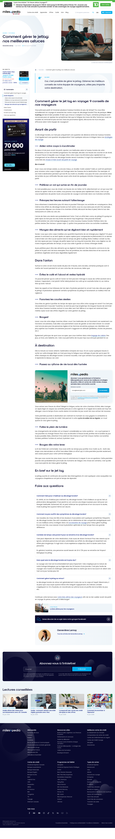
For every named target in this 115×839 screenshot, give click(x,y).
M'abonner (103, 390)
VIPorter (59, 802)
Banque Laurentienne (34, 767)
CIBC (28, 782)
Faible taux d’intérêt (93, 787)
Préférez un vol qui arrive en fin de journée (16, 100)
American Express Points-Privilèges (68, 767)
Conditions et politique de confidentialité (88, 397)
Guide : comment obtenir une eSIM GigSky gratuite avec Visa (43, 711)
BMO (28, 777)
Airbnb (89, 772)
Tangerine (30, 794)
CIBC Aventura (62, 779)
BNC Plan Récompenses (65, 774)
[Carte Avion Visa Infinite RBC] (10, 77)
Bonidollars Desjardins (64, 777)
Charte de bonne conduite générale (38, 745)
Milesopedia (31, 730)
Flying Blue (60, 782)
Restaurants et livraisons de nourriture (99, 792)
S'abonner (107, 12)
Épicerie (89, 779)
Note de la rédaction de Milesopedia (102, 62)
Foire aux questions (9, 115)
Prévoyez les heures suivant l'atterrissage (16, 102)
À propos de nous (33, 733)
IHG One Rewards (62, 787)
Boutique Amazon (63, 753)
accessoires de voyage (78, 523)
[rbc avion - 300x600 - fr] (16, 171)
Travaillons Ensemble (62, 823)
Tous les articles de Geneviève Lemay (70, 634)
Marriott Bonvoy (62, 789)
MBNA (29, 787)
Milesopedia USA (32, 752)
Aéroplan (90, 742)
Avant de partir (9, 95)
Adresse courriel (76, 387)
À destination (8, 110)
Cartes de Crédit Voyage (95, 740)
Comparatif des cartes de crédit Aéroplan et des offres (71, 711)
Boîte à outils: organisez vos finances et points (69, 733)
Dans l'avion (7, 107)
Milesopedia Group (33, 747)
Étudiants (90, 784)
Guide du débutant (63, 739)
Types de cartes (93, 762)
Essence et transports (94, 782)
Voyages (90, 804)
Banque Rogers (32, 772)
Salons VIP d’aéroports (94, 794)
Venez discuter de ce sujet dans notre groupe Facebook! (64, 619)
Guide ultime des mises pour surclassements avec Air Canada (15, 711)
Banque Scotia (32, 774)
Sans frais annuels (93, 797)
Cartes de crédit (33, 762)
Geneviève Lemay (67, 630)
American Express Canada (35, 765)
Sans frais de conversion (95, 799)
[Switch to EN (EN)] (97, 12)
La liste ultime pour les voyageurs (72, 608)
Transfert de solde (93, 802)
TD (28, 797)
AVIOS (59, 770)
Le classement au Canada (95, 733)
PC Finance (30, 789)
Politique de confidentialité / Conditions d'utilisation (84, 823)
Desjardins (30, 784)
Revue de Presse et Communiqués (38, 742)
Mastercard (91, 767)
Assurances (91, 745)
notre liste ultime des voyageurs (70, 597)
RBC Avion (60, 794)
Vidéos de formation (64, 750)
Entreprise (90, 777)
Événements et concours (65, 737)
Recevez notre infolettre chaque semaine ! (67, 742)
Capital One (31, 779)
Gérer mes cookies (106, 823)
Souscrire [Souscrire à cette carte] (24, 79)
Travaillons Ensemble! (34, 755)
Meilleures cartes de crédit (96, 730)
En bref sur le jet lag (10, 112)
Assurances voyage (93, 774)
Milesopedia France (33, 750)
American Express (92, 765)
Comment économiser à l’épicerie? (96, 711)
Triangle (30, 799)
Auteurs (29, 735)
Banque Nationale (33, 770)
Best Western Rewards (64, 772)
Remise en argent (92, 789)
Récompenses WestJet (64, 797)
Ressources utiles (63, 730)
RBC (28, 792)
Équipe (29, 737)
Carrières (30, 740)
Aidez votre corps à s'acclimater (13, 98)
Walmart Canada (33, 802)
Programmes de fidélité (65, 762)
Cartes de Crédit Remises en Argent (98, 737)
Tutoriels (11, 33)
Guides (5, 33)
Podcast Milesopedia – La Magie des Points (69, 747)
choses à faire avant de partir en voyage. (61, 160)
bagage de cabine (98, 335)
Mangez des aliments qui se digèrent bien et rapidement (17, 104)
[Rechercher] (93, 12)
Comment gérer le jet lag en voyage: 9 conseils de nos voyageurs (16, 93)
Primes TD (60, 792)
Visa (88, 770)
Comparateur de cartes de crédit (98, 735)
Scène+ (59, 799)
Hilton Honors (61, 784)
